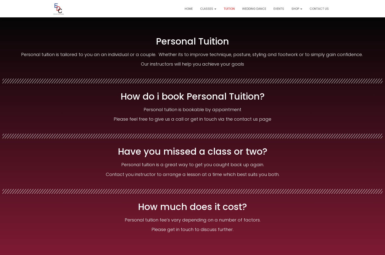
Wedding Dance (254, 9)
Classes (208, 9)
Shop (296, 9)
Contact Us (319, 9)
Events (279, 9)
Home (189, 9)
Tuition (229, 9)
